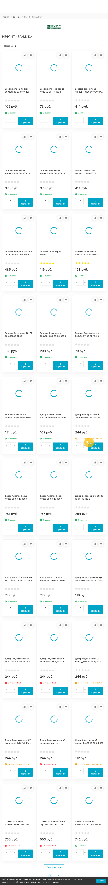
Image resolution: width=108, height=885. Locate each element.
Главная (5, 17)
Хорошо (100, 881)
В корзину (25, 121)
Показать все (54, 867)
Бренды (16, 17)
